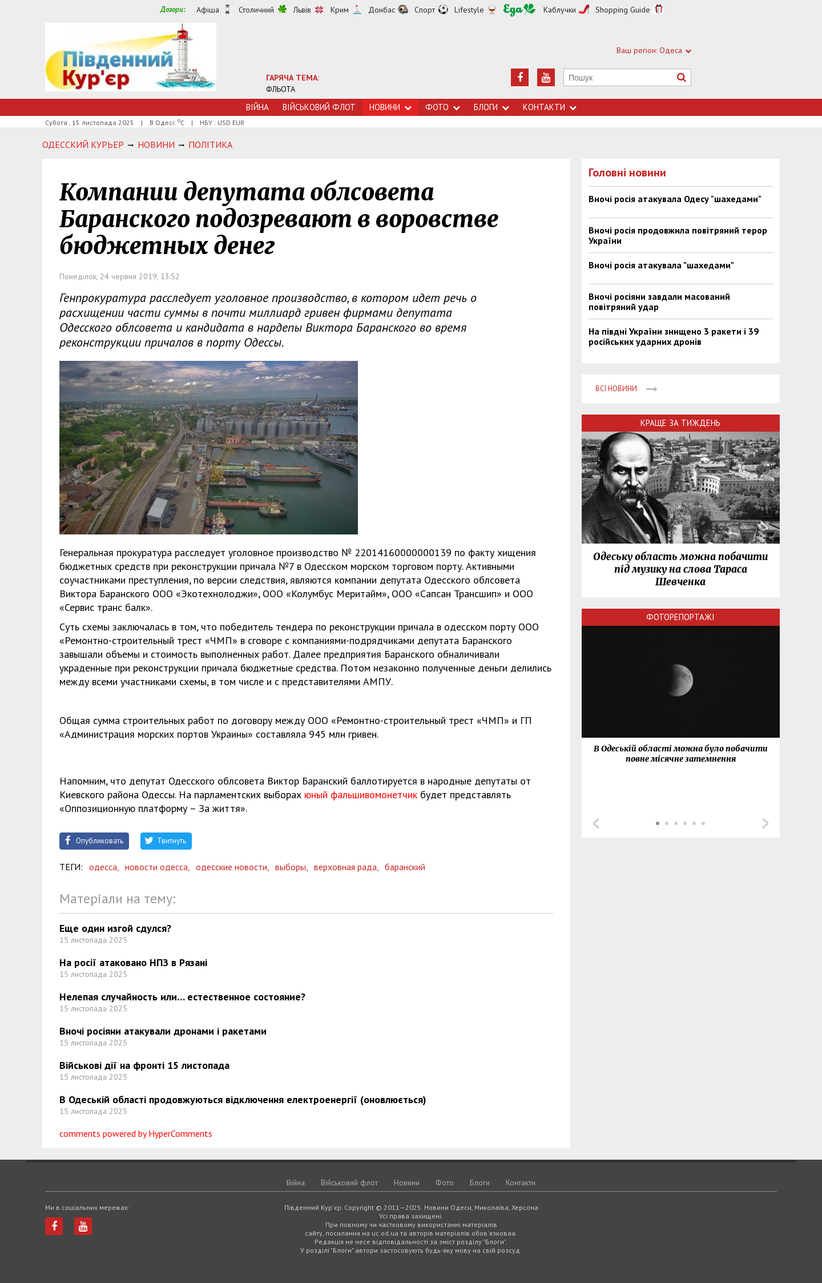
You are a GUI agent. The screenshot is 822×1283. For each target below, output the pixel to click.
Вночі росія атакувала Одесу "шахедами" (675, 198)
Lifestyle (469, 10)
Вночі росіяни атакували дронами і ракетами (163, 1030)
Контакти (550, 107)
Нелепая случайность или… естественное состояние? (182, 996)
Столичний (256, 10)
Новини (390, 107)
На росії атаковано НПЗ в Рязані (133, 962)
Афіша (207, 10)
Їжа (519, 10)
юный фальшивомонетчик (360, 794)
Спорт (424, 10)
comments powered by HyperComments (135, 1133)
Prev (596, 823)
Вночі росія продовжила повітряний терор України (678, 235)
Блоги (491, 107)
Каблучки (559, 10)
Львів (302, 10)
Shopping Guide (622, 10)
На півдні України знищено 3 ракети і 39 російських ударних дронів (674, 336)
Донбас (381, 10)
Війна (257, 107)
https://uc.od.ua (130, 61)
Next (765, 823)
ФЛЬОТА (280, 89)
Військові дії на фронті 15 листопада (144, 1065)
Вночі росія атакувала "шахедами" (661, 265)
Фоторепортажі (680, 617)
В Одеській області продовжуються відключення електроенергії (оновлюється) (242, 1099)
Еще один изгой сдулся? (115, 928)
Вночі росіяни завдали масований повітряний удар (659, 301)
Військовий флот (319, 107)
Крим (340, 10)
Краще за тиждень (680, 422)
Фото (442, 107)
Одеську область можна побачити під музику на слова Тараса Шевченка (680, 569)
